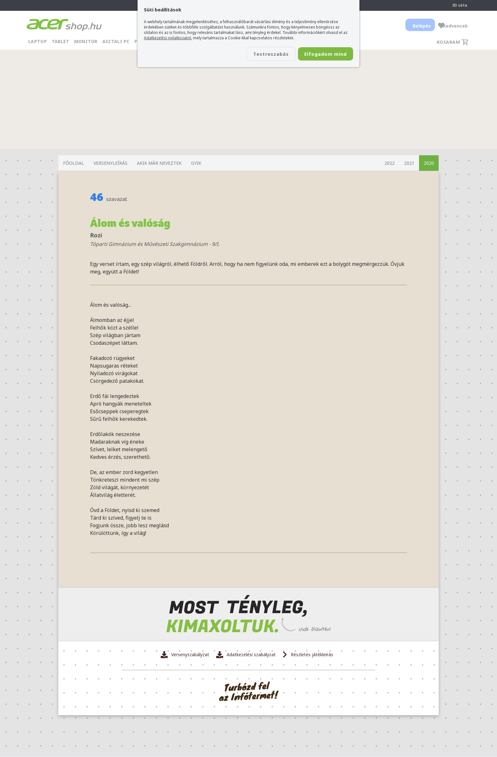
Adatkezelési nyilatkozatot (167, 38)
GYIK (196, 163)
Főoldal (73, 163)
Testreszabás (260, 54)
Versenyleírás (110, 163)
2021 (409, 163)
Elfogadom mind (322, 54)
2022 (389, 163)
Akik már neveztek (159, 163)
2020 (429, 163)
